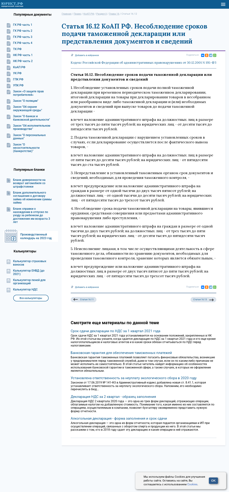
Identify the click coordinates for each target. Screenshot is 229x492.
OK (213, 480)
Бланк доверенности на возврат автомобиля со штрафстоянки (26, 183)
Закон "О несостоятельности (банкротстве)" (23, 148)
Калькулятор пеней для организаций (26, 281)
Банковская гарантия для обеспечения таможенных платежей (121, 353)
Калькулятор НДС (22, 289)
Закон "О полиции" (22, 100)
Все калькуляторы (31, 298)
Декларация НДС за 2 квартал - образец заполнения (113, 397)
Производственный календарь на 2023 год (36, 236)
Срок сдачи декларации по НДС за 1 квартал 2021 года (115, 331)
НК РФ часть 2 (19, 61)
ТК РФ (14, 49)
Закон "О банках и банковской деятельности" (28, 118)
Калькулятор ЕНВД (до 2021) (25, 272)
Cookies (192, 484)
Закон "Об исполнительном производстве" (28, 127)
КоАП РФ (15, 67)
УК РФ (14, 73)
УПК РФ (15, 85)
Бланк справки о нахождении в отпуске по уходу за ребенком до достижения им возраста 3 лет (28, 215)
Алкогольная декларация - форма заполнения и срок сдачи (119, 418)
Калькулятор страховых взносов (26, 263)
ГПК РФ (14, 79)
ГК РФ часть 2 (19, 30)
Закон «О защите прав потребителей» (25, 93)
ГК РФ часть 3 (19, 37)
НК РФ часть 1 (19, 55)
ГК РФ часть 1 (19, 24)
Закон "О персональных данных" (26, 137)
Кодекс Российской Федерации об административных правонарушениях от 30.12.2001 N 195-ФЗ (143, 63)
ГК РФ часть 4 (19, 43)
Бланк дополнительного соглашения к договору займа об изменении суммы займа (29, 197)
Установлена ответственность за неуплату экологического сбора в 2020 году (134, 378)
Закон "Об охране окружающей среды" (24, 108)
